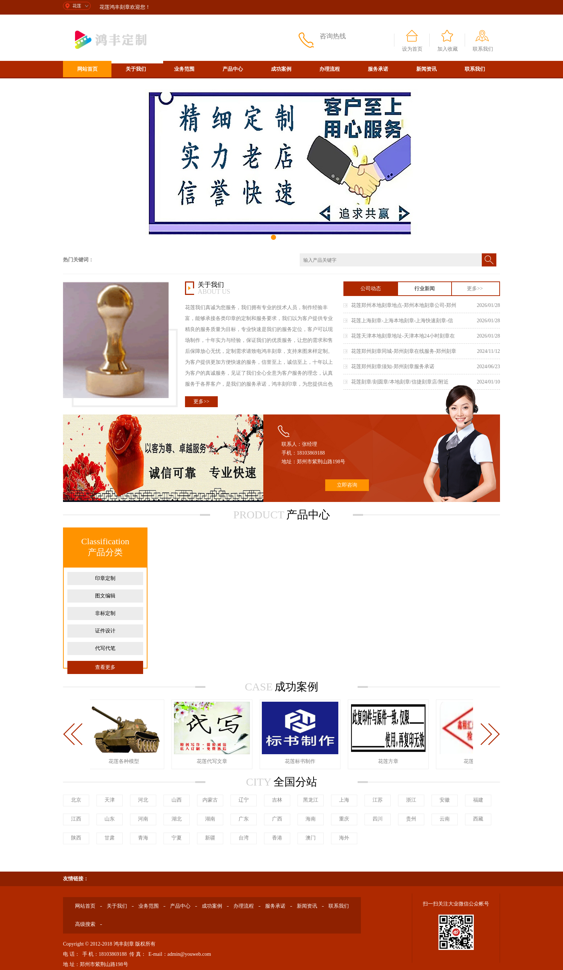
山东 (110, 819)
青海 (143, 838)
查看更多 (105, 667)
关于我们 (136, 69)
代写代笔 (105, 648)
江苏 (378, 800)
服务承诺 (378, 69)
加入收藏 (447, 49)
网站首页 (87, 69)
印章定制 (105, 578)
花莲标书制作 (301, 761)
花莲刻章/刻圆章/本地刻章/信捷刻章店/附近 (400, 382)
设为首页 (412, 49)
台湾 (244, 838)
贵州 (411, 819)
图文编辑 (105, 596)
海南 (311, 819)
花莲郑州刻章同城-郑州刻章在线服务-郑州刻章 (403, 351)
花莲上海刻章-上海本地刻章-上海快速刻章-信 (402, 320)
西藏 (478, 819)
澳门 (311, 838)
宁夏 (177, 838)
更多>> (201, 401)
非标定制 (105, 613)
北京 (76, 800)
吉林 (277, 800)
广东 (244, 819)
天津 (110, 800)
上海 (344, 800)
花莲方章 (389, 761)
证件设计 (105, 631)
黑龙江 (310, 800)
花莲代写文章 (213, 761)
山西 (177, 800)
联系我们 (483, 49)
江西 (76, 819)
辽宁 (244, 800)
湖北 (177, 819)
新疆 (210, 838)
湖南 (210, 819)
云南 (445, 819)
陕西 (76, 838)
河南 (143, 819)
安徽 (445, 800)
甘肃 (110, 838)
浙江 (411, 800)
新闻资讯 (426, 69)
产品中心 (233, 69)
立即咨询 (347, 485)
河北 (143, 800)
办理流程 (329, 69)
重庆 (344, 819)
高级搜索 (87, 85)
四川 (378, 819)
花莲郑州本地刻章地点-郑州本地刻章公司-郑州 (403, 305)
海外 (344, 838)
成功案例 (281, 69)
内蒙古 (210, 800)
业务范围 (184, 69)
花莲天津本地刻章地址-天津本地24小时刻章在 (403, 336)
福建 (478, 800)
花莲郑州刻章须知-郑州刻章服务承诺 (392, 366)
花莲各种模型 (125, 761)
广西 (277, 819)
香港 (277, 838)
